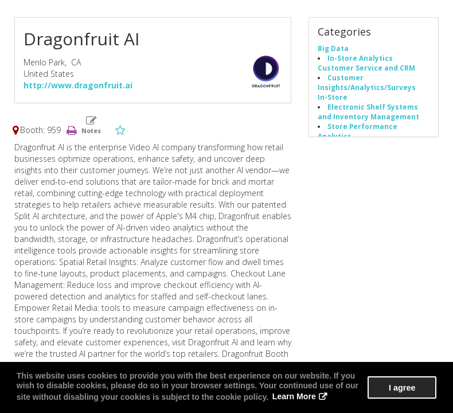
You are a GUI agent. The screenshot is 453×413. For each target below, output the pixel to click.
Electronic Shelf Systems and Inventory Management (368, 111)
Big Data (333, 48)
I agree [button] (402, 387)
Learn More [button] (293, 397)
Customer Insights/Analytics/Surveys (367, 82)
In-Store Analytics (360, 58)
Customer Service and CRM (366, 67)
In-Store (332, 97)
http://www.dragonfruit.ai (78, 85)
